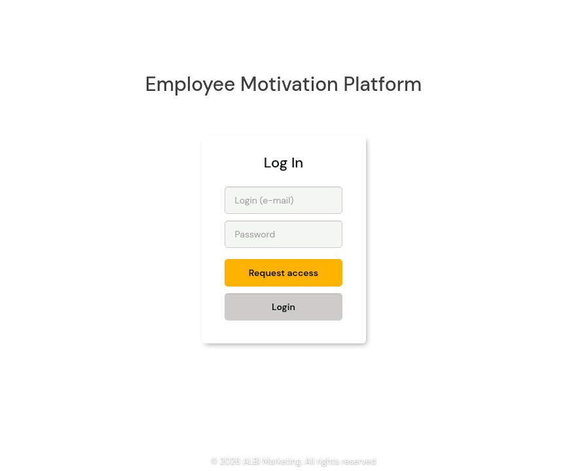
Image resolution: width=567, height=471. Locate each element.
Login (283, 307)
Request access (283, 273)
